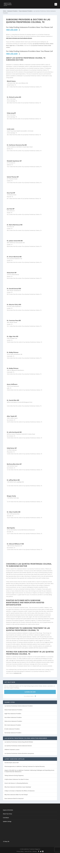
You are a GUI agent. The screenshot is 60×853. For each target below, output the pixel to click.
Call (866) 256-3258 (30, 692)
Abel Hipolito (11, 528)
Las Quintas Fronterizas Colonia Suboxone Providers (19, 706)
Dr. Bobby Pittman (12, 352)
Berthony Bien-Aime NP (14, 464)
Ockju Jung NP (11, 113)
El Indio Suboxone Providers (12, 729)
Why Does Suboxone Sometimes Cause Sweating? (18, 787)
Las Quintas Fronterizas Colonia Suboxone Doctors (18, 745)
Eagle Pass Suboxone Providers (13, 713)
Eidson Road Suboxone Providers (13, 709)
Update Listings (7, 821)
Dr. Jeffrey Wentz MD (13, 480)
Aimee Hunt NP (11, 272)
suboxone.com (17, 673)
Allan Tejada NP (12, 416)
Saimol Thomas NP (13, 177)
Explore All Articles (8, 810)
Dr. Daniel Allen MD (13, 400)
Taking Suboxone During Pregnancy (14, 775)
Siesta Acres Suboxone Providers (13, 721)
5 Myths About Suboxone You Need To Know (17, 779)
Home (4, 11)
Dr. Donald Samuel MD (14, 288)
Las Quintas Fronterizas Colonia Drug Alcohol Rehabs (19, 742)
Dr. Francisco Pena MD (14, 320)
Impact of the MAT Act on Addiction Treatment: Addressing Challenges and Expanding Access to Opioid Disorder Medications (29, 770)
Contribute (6, 817)
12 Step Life (6, 841)
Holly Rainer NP (12, 448)
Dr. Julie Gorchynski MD (14, 432)
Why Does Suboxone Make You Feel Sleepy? (16, 794)
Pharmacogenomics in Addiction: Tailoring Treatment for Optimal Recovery (25, 766)
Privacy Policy (20, 851)
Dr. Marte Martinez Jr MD (14, 225)
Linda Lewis (10, 129)
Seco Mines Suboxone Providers (13, 717)
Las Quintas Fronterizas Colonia (41, 43)
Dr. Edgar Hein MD (12, 336)
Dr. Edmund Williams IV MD (15, 544)
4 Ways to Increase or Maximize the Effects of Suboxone (20, 791)
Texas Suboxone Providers (25, 11)
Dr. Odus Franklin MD (13, 512)
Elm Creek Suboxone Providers (13, 725)
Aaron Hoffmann (12, 384)
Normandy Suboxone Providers (13, 732)
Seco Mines (20, 45)
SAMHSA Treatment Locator (12, 749)
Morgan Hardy (11, 496)
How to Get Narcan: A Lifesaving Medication (16, 783)
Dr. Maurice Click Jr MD (14, 304)
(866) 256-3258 (12, 30)
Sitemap (34, 851)
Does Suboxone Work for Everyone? (14, 798)
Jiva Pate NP (10, 209)
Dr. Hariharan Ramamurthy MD (17, 145)
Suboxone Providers (12, 11)
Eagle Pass (12, 45)
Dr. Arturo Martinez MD (14, 257)
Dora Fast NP (11, 193)
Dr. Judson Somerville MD (15, 241)
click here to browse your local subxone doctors (19, 38)
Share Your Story (7, 814)
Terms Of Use (28, 851)
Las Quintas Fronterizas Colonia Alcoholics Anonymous (19, 753)
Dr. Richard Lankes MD (14, 97)
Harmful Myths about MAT (12, 762)
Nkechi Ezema (11, 81)
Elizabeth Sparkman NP (14, 161)
